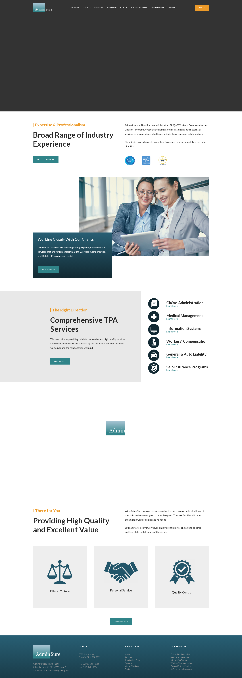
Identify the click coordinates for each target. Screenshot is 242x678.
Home (127, 654)
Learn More (172, 306)
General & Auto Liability (181, 666)
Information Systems (179, 660)
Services (128, 657)
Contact (128, 669)
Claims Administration (180, 654)
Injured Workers (132, 666)
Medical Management (180, 657)
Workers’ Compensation (181, 663)
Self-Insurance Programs (181, 669)
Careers (128, 663)
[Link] (42, 7)
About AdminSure (132, 660)
